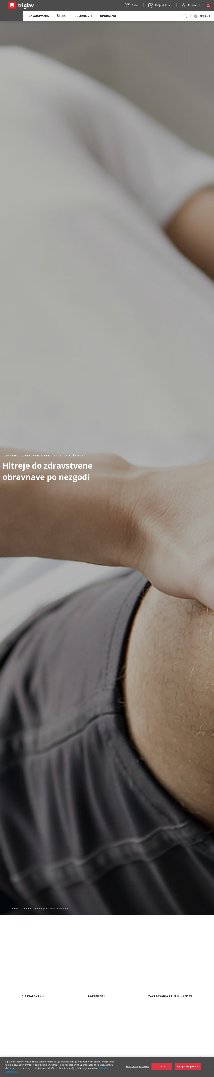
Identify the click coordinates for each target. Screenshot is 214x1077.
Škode (61, 16)
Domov (14, 908)
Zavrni (162, 1067)
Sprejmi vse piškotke (188, 1067)
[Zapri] (208, 1067)
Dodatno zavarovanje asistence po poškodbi (45, 908)
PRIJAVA (204, 16)
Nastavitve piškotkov (137, 1067)
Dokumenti (96, 996)
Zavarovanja (39, 16)
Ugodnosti (83, 16)
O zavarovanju (33, 996)
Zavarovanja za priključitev (170, 996)
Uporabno (108, 16)
